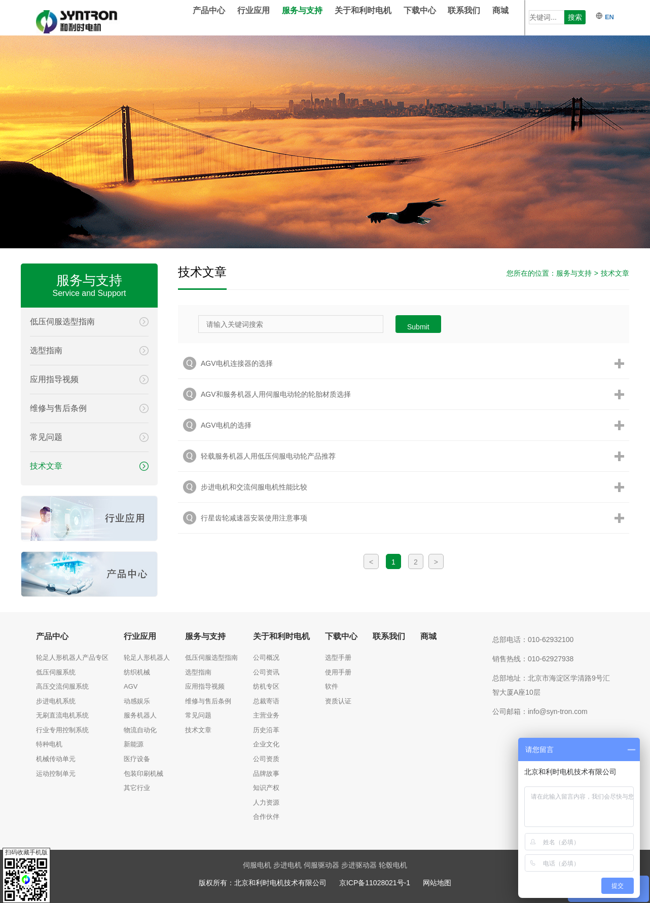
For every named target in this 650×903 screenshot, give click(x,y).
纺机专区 (266, 686)
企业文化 (266, 744)
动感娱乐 (137, 701)
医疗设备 (137, 759)
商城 (516, 17)
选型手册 (338, 657)
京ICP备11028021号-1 (374, 883)
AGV (130, 686)
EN (605, 17)
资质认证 (338, 701)
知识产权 (266, 788)
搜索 (575, 17)
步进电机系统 (56, 701)
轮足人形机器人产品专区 (72, 657)
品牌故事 (266, 773)
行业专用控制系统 (62, 730)
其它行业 (137, 788)
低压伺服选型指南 (211, 657)
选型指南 (198, 672)
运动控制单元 (56, 773)
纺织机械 (137, 672)
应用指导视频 (205, 686)
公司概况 (266, 657)
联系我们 (479, 17)
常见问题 (198, 715)
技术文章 (615, 273)
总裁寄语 (266, 701)
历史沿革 (266, 730)
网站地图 (437, 883)
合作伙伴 (266, 816)
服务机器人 (140, 715)
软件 (331, 686)
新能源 (133, 744)
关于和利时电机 (378, 17)
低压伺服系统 (56, 672)
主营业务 (266, 715)
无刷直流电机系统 (62, 715)
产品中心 (224, 17)
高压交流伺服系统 (62, 686)
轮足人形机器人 (147, 657)
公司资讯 (266, 672)
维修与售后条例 (208, 701)
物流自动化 (140, 730)
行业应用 (268, 17)
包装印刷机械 (143, 773)
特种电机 (49, 744)
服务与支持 (317, 17)
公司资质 (266, 759)
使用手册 (338, 672)
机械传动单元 (56, 759)
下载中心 (435, 17)
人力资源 (266, 802)
